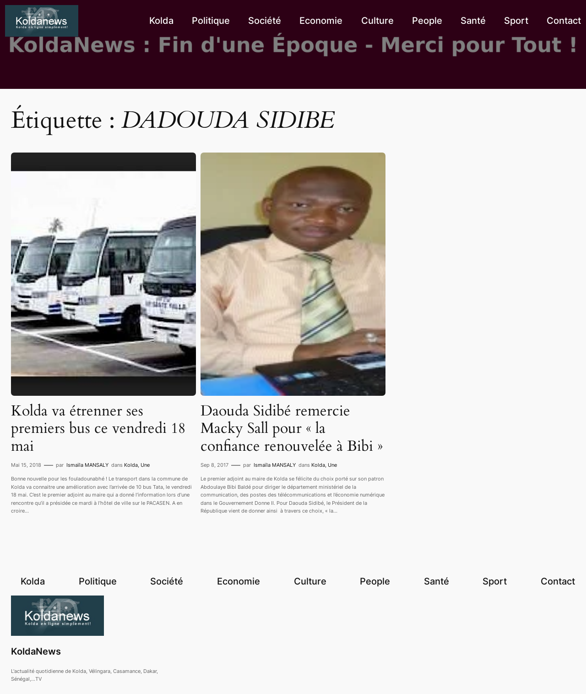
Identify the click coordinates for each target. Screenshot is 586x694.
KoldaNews (36, 651)
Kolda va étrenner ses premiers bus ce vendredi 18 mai (98, 428)
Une (145, 465)
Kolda (131, 465)
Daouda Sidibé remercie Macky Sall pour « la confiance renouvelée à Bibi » (292, 428)
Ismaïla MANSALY (87, 465)
